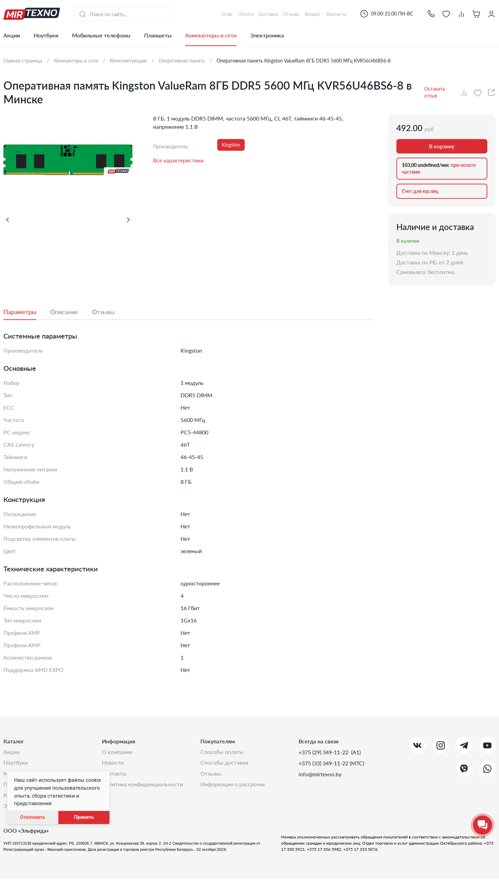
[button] (431, 13)
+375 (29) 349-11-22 (324, 752)
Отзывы (210, 774)
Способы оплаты (222, 752)
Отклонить (32, 817)
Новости (113, 763)
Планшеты (158, 35)
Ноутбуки (46, 35)
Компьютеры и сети (210, 35)
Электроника (267, 35)
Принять (84, 817)
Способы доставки (224, 763)
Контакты (114, 774)
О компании (117, 752)
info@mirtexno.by (320, 774)
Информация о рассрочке (232, 785)
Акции (11, 35)
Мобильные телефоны (101, 35)
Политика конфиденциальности (142, 785)
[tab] (26, 312)
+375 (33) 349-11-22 (324, 763)
